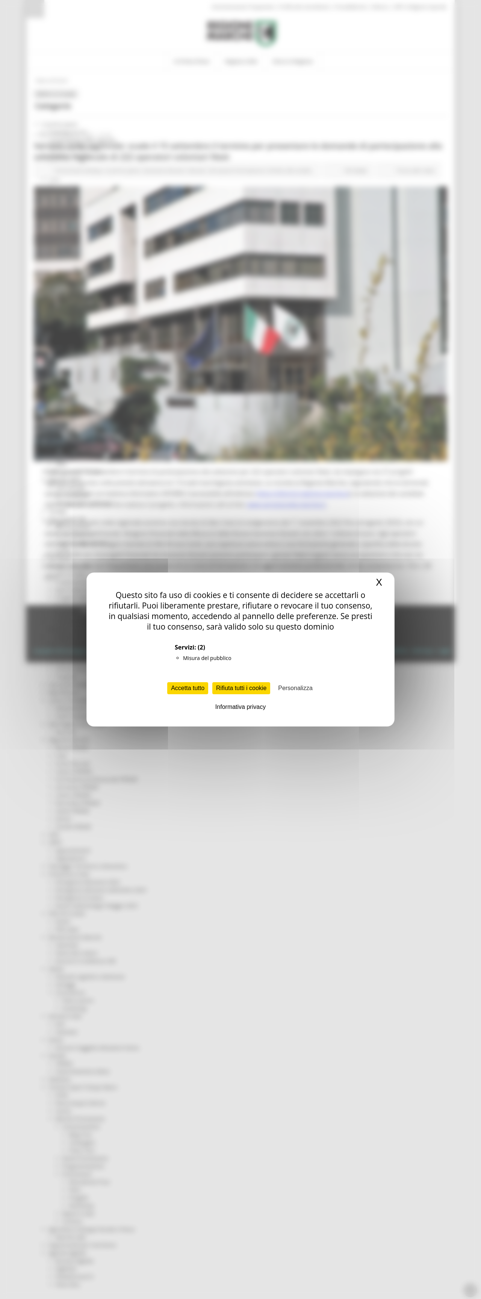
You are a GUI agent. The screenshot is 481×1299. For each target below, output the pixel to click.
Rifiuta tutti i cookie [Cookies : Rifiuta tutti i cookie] (241, 688)
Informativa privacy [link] (240, 707)
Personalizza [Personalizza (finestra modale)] (295, 688)
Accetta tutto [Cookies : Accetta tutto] (187, 688)
